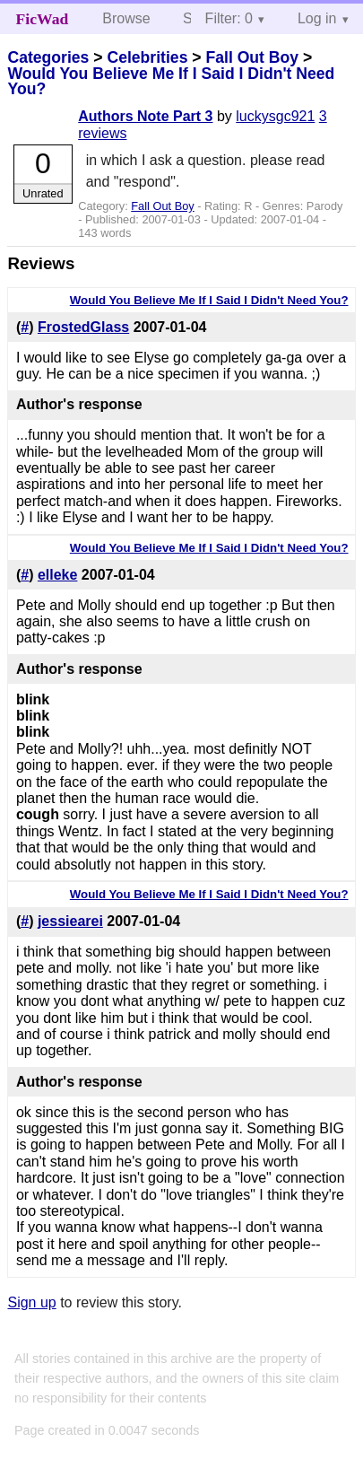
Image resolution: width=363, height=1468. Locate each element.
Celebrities (147, 57)
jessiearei (70, 921)
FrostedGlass (83, 327)
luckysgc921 (275, 116)
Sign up (31, 1302)
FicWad (42, 19)
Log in (317, 18)
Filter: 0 (229, 18)
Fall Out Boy (251, 57)
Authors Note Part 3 (145, 116)
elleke (57, 574)
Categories (48, 57)
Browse (126, 18)
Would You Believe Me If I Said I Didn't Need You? (170, 82)
